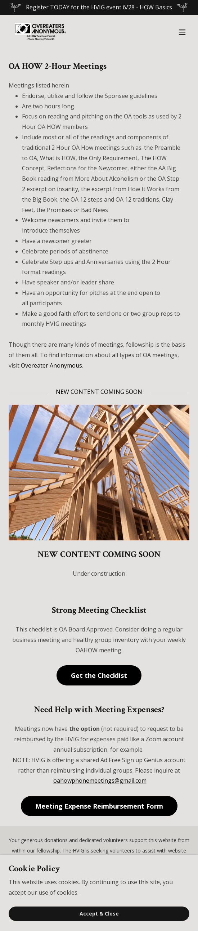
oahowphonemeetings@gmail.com (100, 780)
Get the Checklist (99, 675)
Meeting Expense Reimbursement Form (99, 806)
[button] (182, 32)
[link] (40, 32)
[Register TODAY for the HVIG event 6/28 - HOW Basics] (99, 7)
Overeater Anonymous (51, 365)
